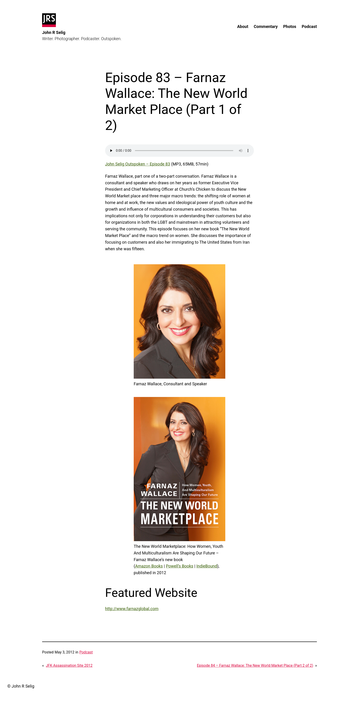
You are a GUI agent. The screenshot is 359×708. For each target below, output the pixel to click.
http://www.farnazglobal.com (131, 608)
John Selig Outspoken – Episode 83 (137, 164)
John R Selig (53, 32)
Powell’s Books (179, 566)
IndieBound (206, 566)
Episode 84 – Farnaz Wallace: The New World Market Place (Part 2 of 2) (255, 665)
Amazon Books (149, 566)
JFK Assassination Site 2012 (69, 665)
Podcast (86, 652)
